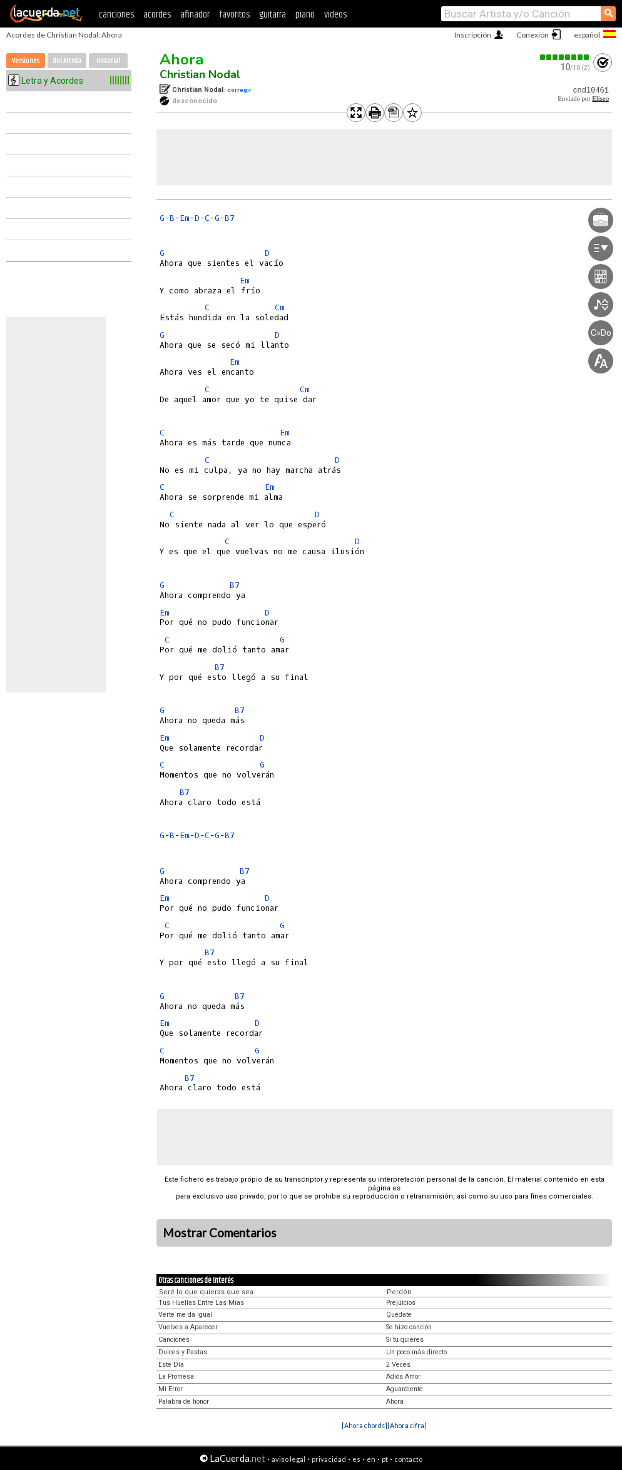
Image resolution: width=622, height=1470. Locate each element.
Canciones (174, 1340)
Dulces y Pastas (182, 1352)
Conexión (532, 34)
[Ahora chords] (364, 1425)
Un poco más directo (416, 1352)
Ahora (181, 59)
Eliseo (600, 98)
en (371, 1459)
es (356, 1459)
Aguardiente (404, 1389)
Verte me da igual (185, 1314)
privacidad (329, 1459)
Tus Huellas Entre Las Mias (201, 1303)
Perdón (399, 1292)
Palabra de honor (183, 1401)
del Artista (67, 61)
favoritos (234, 15)
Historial (108, 61)
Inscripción (472, 34)
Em (185, 218)
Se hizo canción (409, 1327)
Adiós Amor (403, 1376)
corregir (239, 89)
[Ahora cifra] (407, 1425)
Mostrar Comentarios (220, 1233)
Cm (280, 307)
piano (305, 15)
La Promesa (176, 1376)
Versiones (25, 61)
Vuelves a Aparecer (188, 1327)
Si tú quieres (405, 1340)
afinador (195, 15)
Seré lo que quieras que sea (206, 1292)
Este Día (171, 1365)
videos (335, 15)
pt (385, 1459)
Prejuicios (401, 1303)
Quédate (399, 1314)
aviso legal (288, 1459)
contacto (408, 1459)
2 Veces (398, 1365)
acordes (157, 15)
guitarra (272, 15)
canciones (116, 15)
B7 (230, 218)
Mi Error (170, 1389)
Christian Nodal (200, 74)
